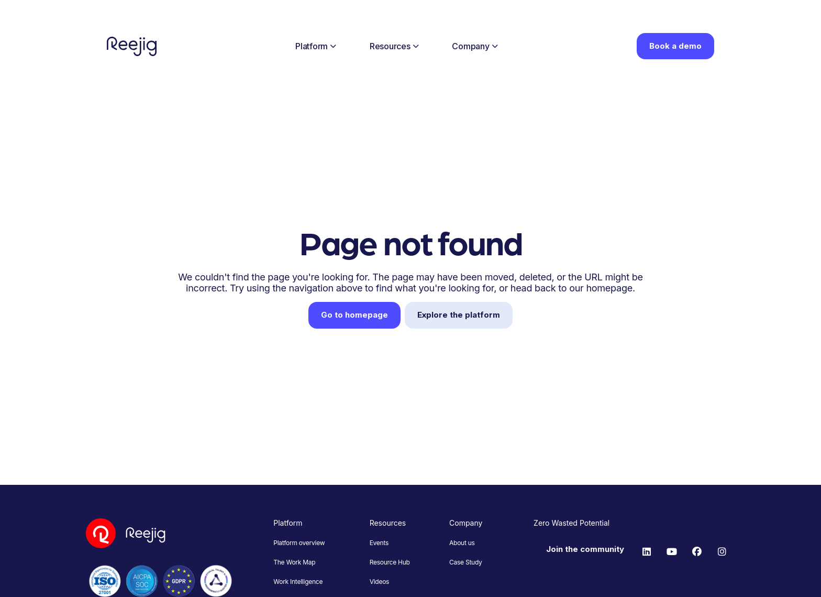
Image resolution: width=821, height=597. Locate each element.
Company (474, 46)
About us (462, 543)
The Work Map (294, 562)
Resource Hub (390, 562)
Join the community (585, 549)
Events (379, 543)
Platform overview (299, 543)
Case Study (465, 562)
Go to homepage (354, 315)
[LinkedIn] (646, 552)
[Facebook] (697, 552)
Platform (315, 46)
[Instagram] (722, 552)
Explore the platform (458, 315)
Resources (394, 46)
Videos (380, 581)
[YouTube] (671, 552)
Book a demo (675, 46)
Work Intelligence (298, 581)
